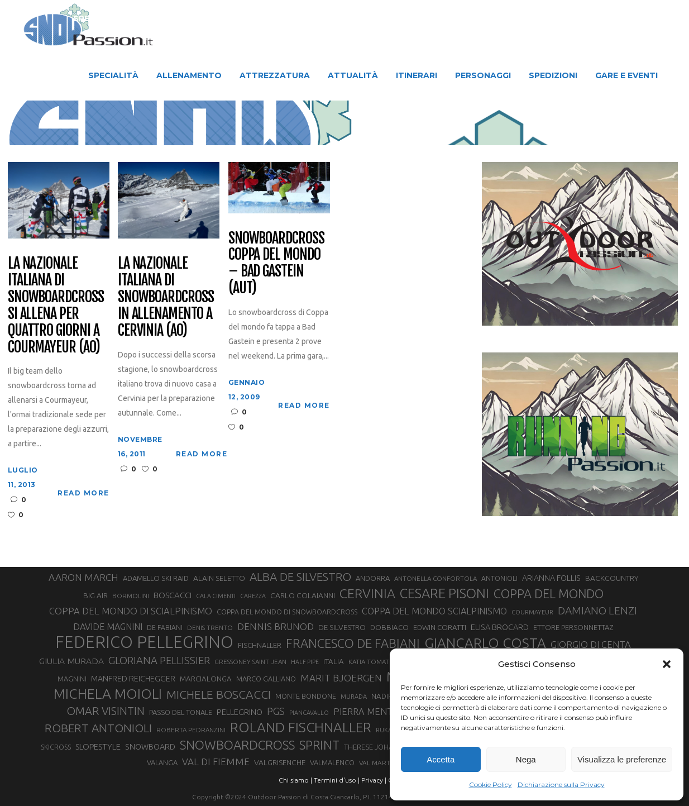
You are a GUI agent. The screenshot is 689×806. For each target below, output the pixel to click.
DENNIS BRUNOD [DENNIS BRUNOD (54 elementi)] (275, 626)
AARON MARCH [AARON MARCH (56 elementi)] (83, 577)
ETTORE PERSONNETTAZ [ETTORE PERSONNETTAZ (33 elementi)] (573, 627)
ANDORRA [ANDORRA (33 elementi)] (373, 578)
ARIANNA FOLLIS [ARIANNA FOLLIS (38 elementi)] (551, 578)
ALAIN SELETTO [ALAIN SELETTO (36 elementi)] (219, 578)
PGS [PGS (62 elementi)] (276, 711)
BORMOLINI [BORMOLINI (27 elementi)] (130, 595)
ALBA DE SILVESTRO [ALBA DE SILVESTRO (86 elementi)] (300, 576)
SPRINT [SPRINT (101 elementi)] (319, 745)
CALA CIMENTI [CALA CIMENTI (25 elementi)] (216, 596)
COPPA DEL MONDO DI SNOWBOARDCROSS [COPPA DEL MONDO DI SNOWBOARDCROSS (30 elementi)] (287, 612)
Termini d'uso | (337, 780)
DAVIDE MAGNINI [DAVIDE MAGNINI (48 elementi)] (107, 627)
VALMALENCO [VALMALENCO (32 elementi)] (332, 762)
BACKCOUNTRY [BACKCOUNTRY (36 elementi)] (611, 578)
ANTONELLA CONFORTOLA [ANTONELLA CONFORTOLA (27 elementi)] (435, 578)
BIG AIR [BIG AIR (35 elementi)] (95, 595)
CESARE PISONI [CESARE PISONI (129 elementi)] (444, 593)
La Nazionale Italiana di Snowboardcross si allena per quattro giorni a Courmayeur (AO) (56, 305)
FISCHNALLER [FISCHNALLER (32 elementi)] (259, 645)
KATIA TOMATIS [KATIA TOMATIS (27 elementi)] (371, 661)
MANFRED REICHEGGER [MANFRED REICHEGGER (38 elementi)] (133, 678)
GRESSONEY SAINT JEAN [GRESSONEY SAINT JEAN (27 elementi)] (250, 661)
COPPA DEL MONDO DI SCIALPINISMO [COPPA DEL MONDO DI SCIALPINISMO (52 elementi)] (130, 610)
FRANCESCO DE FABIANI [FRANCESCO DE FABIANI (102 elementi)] (353, 643)
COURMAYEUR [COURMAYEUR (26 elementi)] (532, 612)
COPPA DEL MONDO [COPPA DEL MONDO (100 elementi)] (549, 593)
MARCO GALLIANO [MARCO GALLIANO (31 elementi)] (266, 679)
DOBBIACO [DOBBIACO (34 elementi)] (389, 627)
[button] (666, 664)
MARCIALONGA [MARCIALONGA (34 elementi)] (206, 679)
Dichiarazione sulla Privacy (561, 784)
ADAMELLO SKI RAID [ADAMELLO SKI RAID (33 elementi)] (156, 578)
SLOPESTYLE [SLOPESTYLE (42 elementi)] (98, 746)
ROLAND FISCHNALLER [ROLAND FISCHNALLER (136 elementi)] (300, 727)
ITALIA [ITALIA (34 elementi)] (333, 661)
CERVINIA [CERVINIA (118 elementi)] (367, 593)
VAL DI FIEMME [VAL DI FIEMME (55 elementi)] (216, 761)
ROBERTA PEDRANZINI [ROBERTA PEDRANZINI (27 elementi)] (191, 729)
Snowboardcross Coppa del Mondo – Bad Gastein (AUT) (276, 263)
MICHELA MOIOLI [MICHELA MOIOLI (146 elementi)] (108, 693)
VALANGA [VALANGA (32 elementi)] (162, 762)
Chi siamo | (295, 780)
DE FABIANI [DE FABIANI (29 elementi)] (165, 627)
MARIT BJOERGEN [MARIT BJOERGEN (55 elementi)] (341, 678)
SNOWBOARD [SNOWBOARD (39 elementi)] (150, 746)
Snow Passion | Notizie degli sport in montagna (181, 124)
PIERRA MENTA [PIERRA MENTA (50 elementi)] (365, 712)
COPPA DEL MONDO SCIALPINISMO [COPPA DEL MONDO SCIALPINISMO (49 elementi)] (434, 611)
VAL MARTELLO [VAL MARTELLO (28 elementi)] (382, 762)
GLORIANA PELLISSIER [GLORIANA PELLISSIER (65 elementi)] (159, 660)
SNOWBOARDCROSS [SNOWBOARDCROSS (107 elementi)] (237, 745)
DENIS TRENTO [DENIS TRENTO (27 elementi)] (210, 627)
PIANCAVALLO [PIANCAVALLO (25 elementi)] (309, 712)
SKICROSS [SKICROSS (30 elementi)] (56, 747)
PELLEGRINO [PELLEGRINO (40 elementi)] (239, 712)
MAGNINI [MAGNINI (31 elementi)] (72, 679)
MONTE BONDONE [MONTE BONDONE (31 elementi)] (305, 696)
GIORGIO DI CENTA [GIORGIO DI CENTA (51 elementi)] (591, 644)
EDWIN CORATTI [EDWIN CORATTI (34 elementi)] (439, 627)
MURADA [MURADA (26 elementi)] (354, 696)
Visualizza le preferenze (621, 759)
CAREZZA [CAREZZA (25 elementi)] (253, 596)
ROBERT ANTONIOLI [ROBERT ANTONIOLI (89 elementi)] (98, 728)
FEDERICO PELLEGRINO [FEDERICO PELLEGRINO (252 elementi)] (144, 642)
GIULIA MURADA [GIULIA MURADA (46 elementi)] (71, 661)
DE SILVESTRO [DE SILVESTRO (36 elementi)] (342, 627)
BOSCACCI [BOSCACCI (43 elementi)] (173, 595)
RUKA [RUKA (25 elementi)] (384, 730)
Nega (526, 759)
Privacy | (373, 780)
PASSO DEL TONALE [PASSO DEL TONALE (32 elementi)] (180, 712)
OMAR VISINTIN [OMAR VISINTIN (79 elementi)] (105, 710)
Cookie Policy (490, 784)
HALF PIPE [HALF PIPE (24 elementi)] (305, 662)
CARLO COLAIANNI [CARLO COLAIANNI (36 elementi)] (302, 595)
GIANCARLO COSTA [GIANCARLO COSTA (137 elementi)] (485, 643)
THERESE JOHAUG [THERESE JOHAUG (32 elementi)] (373, 747)
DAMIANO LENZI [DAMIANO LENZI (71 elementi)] (597, 610)
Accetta (440, 759)
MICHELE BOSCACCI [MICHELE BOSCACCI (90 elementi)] (218, 694)
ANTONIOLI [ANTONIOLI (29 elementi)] (499, 578)
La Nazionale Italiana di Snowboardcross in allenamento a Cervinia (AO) (166, 296)
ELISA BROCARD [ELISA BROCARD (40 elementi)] (500, 627)
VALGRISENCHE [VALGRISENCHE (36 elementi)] (279, 762)
